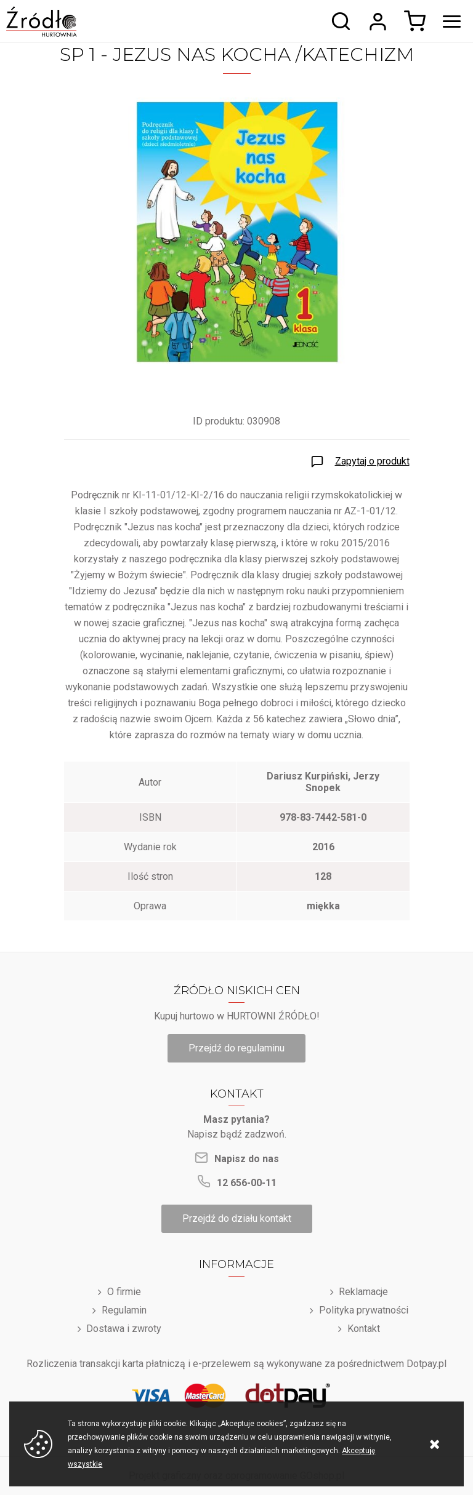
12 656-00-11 (247, 1183)
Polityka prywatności (363, 1310)
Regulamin (124, 1310)
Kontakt (363, 1328)
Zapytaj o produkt (372, 461)
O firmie (124, 1292)
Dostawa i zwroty (123, 1328)
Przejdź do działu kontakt (236, 1218)
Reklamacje (363, 1292)
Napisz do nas (246, 1159)
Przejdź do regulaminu (236, 1048)
